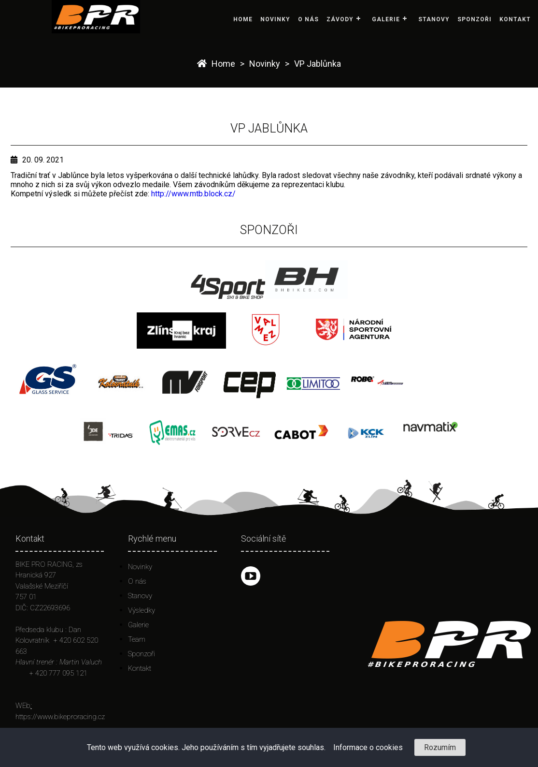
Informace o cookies (368, 747)
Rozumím (440, 747)
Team (136, 639)
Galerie (386, 19)
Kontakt (515, 19)
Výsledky (141, 610)
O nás (308, 19)
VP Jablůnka (317, 64)
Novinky (275, 19)
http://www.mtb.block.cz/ (193, 193)
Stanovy (434, 19)
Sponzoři (474, 19)
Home (243, 19)
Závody (340, 19)
